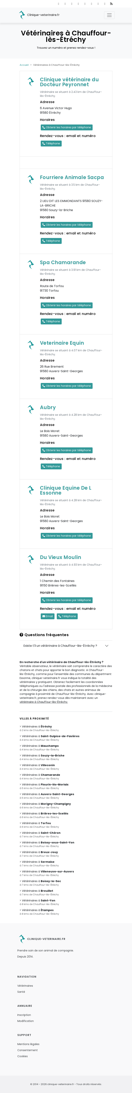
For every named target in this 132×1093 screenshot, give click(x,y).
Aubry (48, 407)
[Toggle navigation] (109, 15)
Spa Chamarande (63, 262)
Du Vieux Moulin (60, 557)
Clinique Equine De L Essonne (65, 490)
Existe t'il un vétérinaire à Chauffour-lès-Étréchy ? (60, 646)
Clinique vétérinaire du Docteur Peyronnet (69, 82)
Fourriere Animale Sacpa (72, 177)
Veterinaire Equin (62, 343)
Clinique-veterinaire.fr (38, 15)
